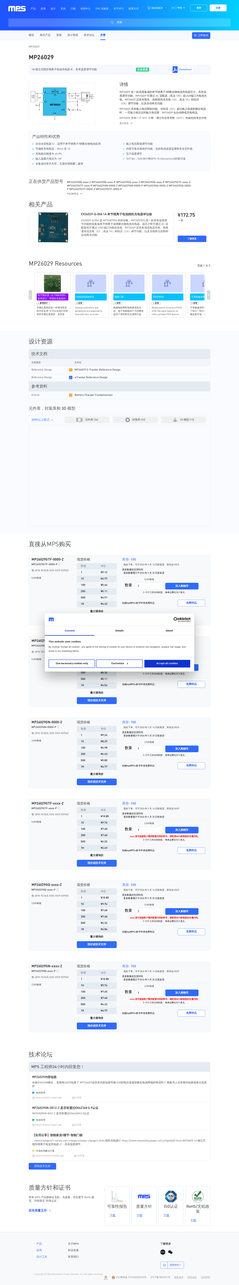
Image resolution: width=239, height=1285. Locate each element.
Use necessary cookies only (72, 663)
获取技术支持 (42, 1166)
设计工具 (42, 1257)
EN (173, 8)
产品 (39, 1244)
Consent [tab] (70, 630)
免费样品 (191, 603)
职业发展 (73, 1250)
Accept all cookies (167, 663)
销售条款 (192, 1277)
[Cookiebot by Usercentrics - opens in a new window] (176, 619)
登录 (199, 8)
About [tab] (169, 630)
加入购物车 (182, 586)
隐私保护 (179, 1277)
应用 (39, 1250)
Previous (30, 295)
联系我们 (73, 1257)
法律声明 (205, 1277)
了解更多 (192, 239)
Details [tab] (119, 630)
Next (208, 295)
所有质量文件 (39, 1210)
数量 (128, 585)
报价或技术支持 (96, 700)
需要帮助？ (170, 1265)
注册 (218, 8)
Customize (119, 663)
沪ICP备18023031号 (160, 1277)
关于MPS (73, 1244)
